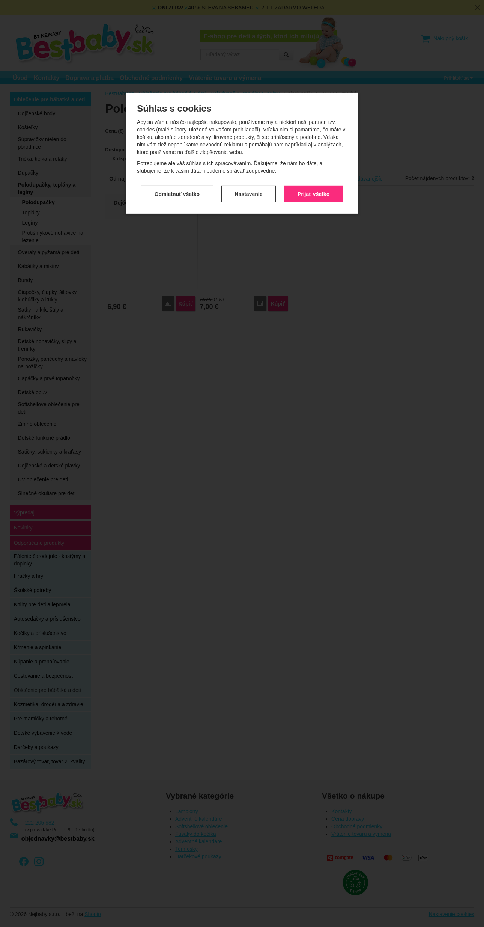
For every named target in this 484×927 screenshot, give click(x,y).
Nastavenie (249, 194)
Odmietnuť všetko (177, 194)
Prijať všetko (313, 194)
